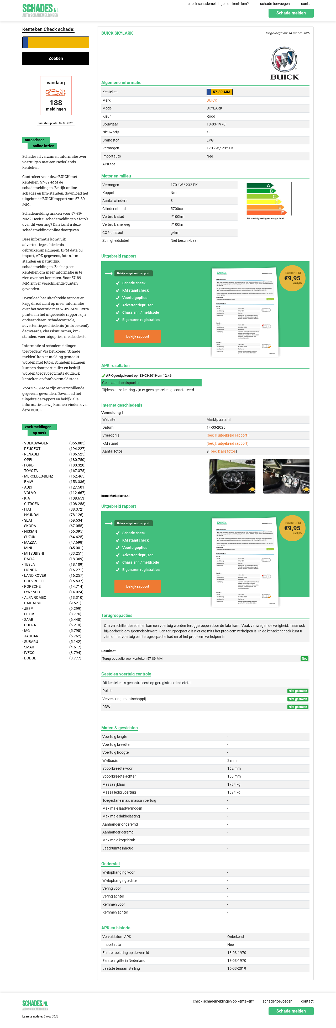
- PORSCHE (52, 586)
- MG (51, 630)
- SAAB (51, 619)
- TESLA (52, 564)
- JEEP (51, 608)
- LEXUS (51, 614)
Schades (40, 10)
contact (307, 4)
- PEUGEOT (54, 449)
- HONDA (52, 570)
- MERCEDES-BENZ (54, 476)
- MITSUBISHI (52, 553)
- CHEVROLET (52, 581)
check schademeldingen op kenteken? (218, 4)
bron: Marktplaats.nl (115, 496)
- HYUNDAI (52, 515)
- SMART (51, 647)
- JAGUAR (51, 636)
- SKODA (52, 526)
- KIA (54, 498)
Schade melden (291, 13)
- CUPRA (51, 625)
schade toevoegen (275, 4)
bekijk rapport (137, 336)
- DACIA (52, 559)
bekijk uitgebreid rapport (227, 435)
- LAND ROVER (52, 575)
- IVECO (51, 652)
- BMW (54, 482)
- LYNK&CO (52, 592)
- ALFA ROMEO (52, 597)
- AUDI (54, 487)
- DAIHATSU (51, 603)
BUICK (212, 100)
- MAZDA (52, 542)
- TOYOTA (54, 471)
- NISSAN (52, 531)
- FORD (54, 465)
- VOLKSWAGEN (54, 443)
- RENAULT (54, 454)
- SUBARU (51, 641)
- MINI (52, 548)
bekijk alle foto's (223, 451)
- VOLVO (54, 493)
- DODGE (51, 658)
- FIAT (52, 509)
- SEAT (52, 520)
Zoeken (56, 58)
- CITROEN (54, 504)
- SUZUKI (52, 537)
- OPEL (54, 460)
